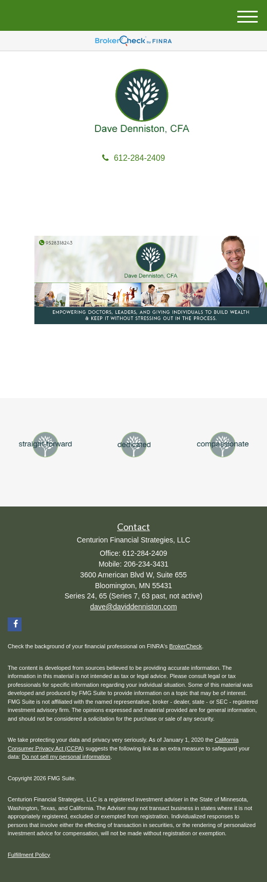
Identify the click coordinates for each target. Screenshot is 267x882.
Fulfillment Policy (29, 855)
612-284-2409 (133, 158)
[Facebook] (15, 624)
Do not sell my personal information (66, 757)
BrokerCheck (185, 646)
